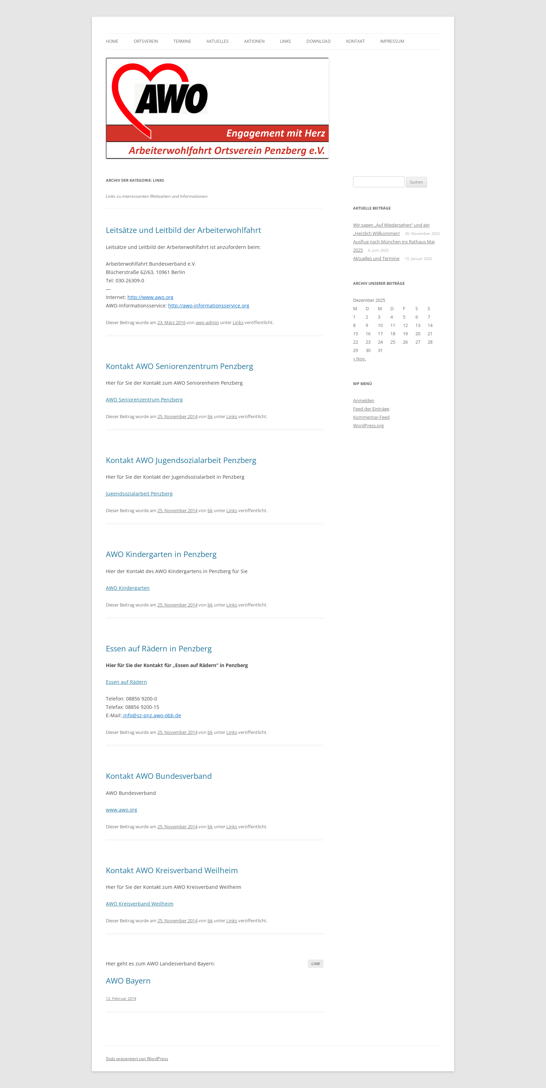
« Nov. (359, 358)
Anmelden (363, 400)
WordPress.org (368, 425)
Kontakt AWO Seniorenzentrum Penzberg (179, 366)
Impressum (392, 41)
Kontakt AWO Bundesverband (159, 775)
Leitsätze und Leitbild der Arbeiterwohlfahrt (183, 230)
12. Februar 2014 (121, 998)
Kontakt (355, 41)
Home (112, 41)
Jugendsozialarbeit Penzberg (139, 493)
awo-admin (207, 322)
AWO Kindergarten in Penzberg (161, 554)
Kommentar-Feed (371, 417)
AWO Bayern (128, 980)
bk (210, 416)
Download (318, 41)
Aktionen (254, 41)
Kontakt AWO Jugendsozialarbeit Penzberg (181, 460)
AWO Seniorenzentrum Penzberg (144, 399)
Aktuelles (217, 41)
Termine (182, 41)
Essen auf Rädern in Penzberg (159, 648)
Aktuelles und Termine (376, 258)
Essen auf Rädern (126, 682)
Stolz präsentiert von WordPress (137, 1059)
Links (285, 41)
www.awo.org (121, 809)
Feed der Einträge (371, 409)
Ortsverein (146, 41)
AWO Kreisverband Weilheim (139, 903)
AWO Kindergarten (128, 588)
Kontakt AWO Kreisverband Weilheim (172, 870)
